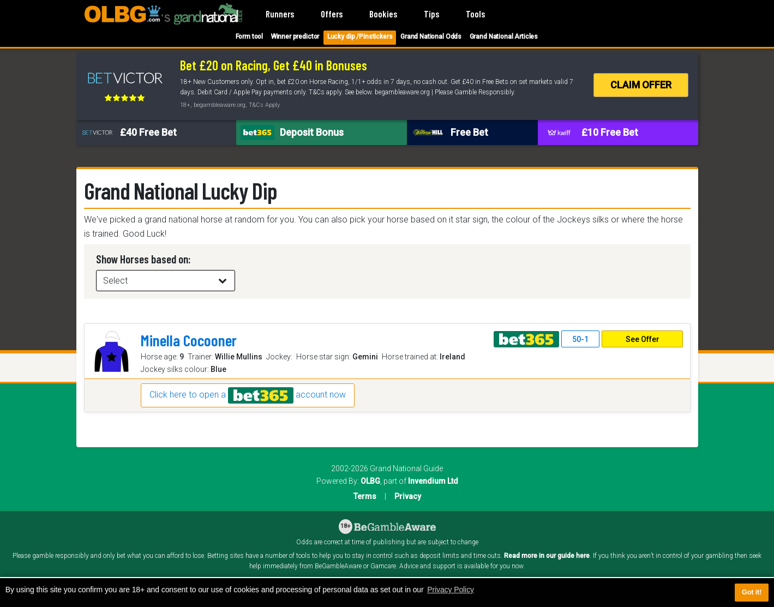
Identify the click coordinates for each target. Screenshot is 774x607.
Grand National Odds (430, 36)
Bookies (383, 13)
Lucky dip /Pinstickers (360, 36)
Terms (364, 496)
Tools (475, 13)
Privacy (407, 496)
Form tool (249, 36)
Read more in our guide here (547, 556)
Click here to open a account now (247, 395)
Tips (431, 13)
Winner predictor (295, 36)
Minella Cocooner (189, 340)
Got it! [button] (751, 592)
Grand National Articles (504, 36)
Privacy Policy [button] (450, 589)
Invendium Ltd (433, 481)
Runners (280, 13)
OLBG (370, 481)
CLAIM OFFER (640, 85)
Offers (332, 13)
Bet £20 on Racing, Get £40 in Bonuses (273, 65)
